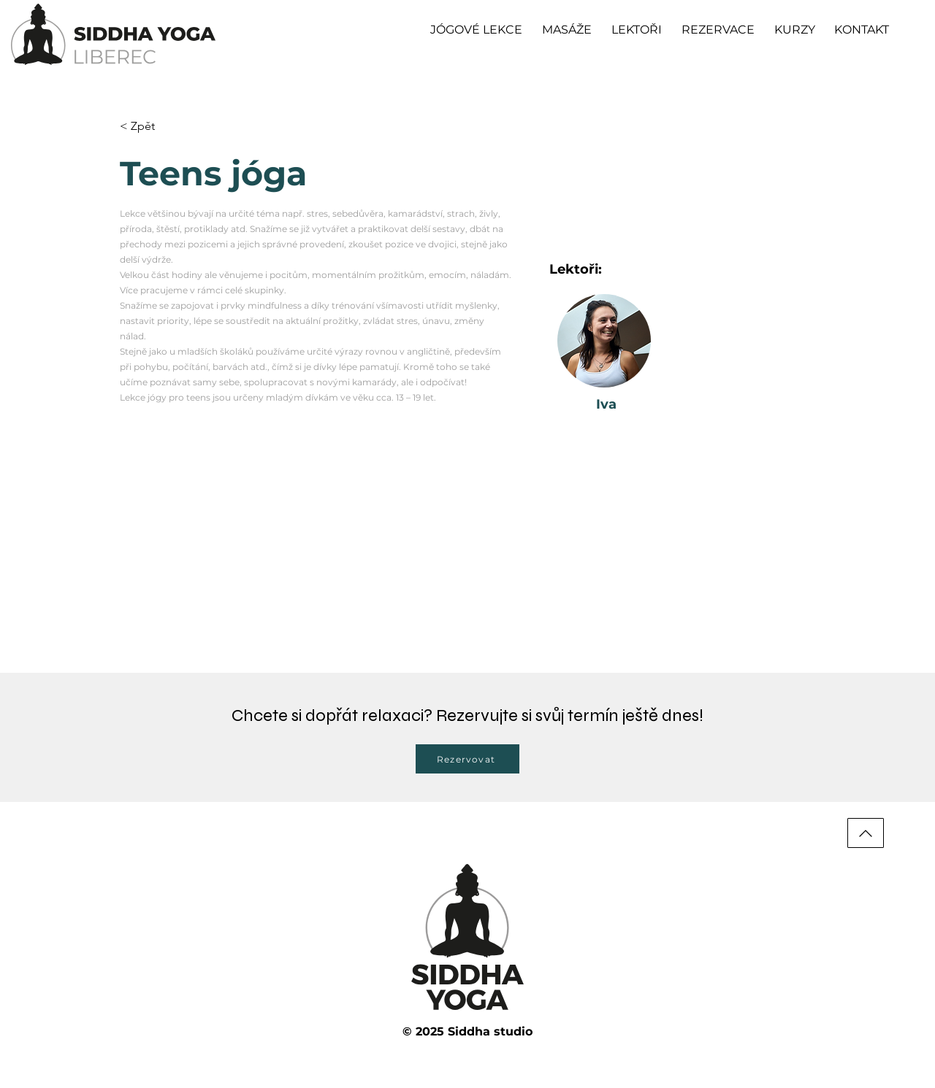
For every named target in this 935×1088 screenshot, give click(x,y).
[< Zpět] (149, 126)
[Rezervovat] (467, 758)
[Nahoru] (865, 833)
